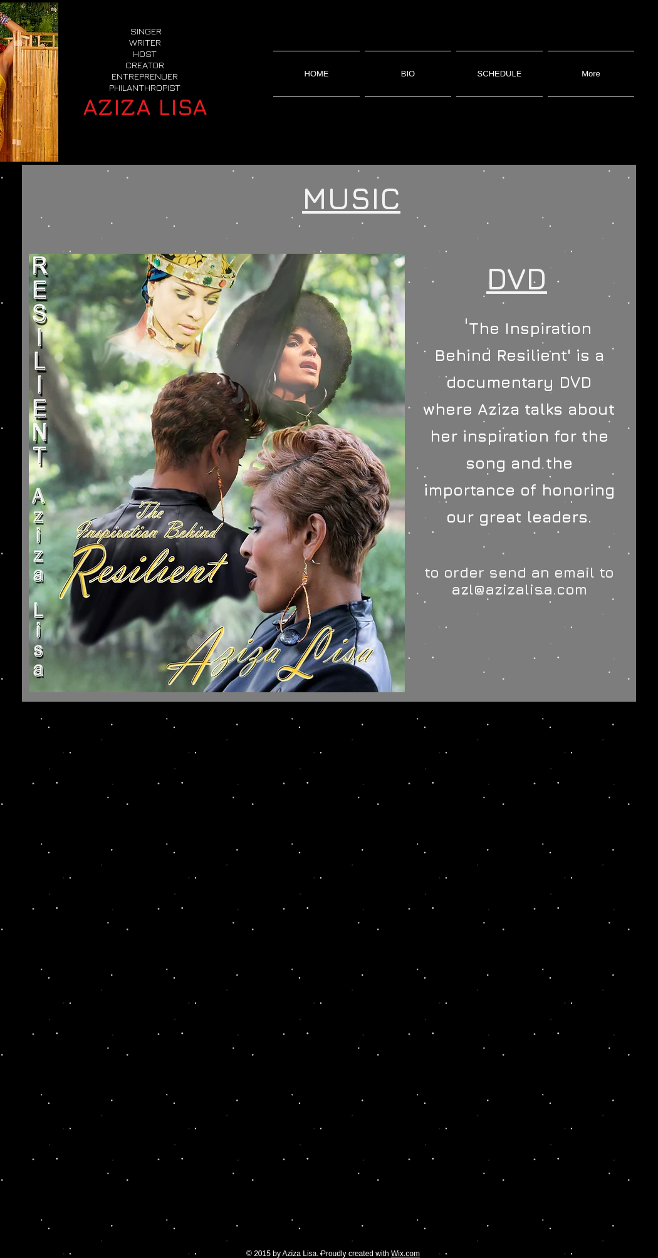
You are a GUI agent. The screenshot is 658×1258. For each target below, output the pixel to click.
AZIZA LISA (145, 106)
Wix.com (405, 1253)
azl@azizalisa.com (519, 589)
